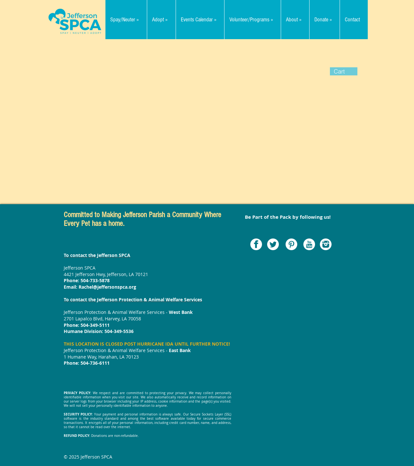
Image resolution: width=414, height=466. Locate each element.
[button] (344, 71)
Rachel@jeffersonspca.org (107, 287)
